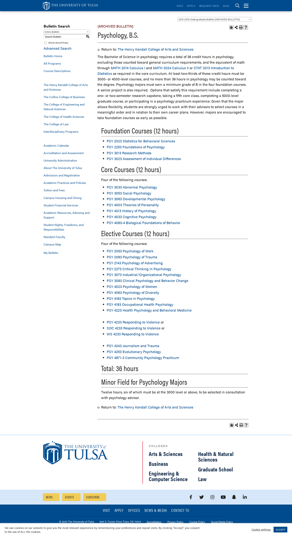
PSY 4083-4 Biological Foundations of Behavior (143, 222)
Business (158, 464)
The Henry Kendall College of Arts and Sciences (66, 87)
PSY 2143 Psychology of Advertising (135, 262)
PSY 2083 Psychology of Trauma (132, 256)
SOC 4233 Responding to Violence (134, 328)
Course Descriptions (57, 71)
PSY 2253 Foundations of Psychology (136, 146)
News (49, 497)
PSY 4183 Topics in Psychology (131, 298)
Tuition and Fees (54, 190)
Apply (191, 6)
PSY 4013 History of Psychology (131, 210)
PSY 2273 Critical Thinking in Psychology (139, 268)
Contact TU (180, 510)
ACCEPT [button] (280, 529)
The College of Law (56, 124)
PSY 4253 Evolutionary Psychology (134, 351)
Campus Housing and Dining (63, 198)
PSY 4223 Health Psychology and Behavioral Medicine (149, 310)
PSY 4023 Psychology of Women (132, 286)
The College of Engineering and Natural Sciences (64, 106)
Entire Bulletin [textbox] (52, 32)
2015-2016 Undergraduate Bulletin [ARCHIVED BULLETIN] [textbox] (209, 19)
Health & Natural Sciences (216, 456)
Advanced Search (58, 48)
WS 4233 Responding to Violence (133, 333)
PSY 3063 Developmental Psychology (136, 198)
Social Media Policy (222, 522)
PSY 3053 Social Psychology (129, 193)
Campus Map (52, 244)
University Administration (60, 160)
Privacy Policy (175, 522)
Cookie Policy (197, 522)
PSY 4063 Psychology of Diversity (133, 292)
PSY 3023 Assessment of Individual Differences (144, 158)
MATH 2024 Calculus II (171, 67)
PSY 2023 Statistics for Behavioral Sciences (141, 140)
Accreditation (154, 522)
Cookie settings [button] (261, 529)
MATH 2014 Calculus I (128, 67)
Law (202, 479)
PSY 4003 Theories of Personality (133, 204)
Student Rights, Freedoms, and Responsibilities (64, 227)
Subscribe (92, 497)
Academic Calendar (56, 145)
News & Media (156, 510)
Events (69, 497)
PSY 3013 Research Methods (129, 152)
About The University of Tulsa (63, 168)
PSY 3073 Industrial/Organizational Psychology (144, 274)
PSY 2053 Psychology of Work (130, 250)
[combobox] (214, 19)
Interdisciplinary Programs (61, 131)
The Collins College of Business (64, 97)
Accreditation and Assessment (64, 153)
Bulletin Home (53, 56)
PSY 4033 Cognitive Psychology (131, 216)
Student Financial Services (61, 205)
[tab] (237, 6)
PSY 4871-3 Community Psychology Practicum (143, 357)
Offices (134, 510)
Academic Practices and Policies (65, 183)
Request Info (209, 6)
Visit (180, 6)
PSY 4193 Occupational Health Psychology (140, 304)
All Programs (52, 63)
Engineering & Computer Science (168, 476)
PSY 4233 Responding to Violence (133, 322)
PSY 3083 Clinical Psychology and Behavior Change (147, 280)
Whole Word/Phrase (58, 42)
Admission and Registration (62, 175)
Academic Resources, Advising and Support (67, 214)
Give (226, 6)
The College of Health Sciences (64, 116)
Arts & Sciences (166, 454)
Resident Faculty (54, 237)
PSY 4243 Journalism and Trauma (133, 345)
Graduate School (215, 469)
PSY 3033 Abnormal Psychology (132, 187)
